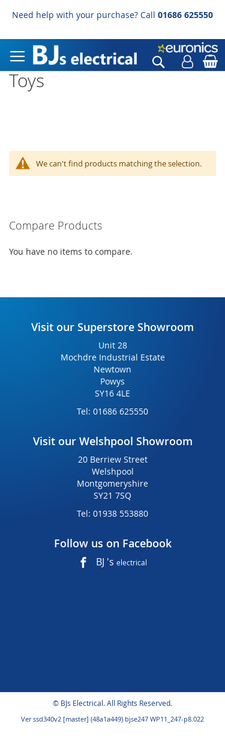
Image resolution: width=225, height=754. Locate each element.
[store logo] (85, 55)
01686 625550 (185, 14)
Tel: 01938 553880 (112, 513)
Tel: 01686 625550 (112, 411)
